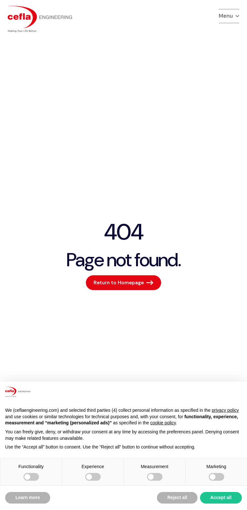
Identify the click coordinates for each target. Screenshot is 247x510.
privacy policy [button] (225, 410)
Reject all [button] (177, 497)
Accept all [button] (221, 497)
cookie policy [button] (163, 422)
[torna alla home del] (40, 19)
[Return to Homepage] (123, 282)
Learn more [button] (27, 497)
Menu (229, 15)
